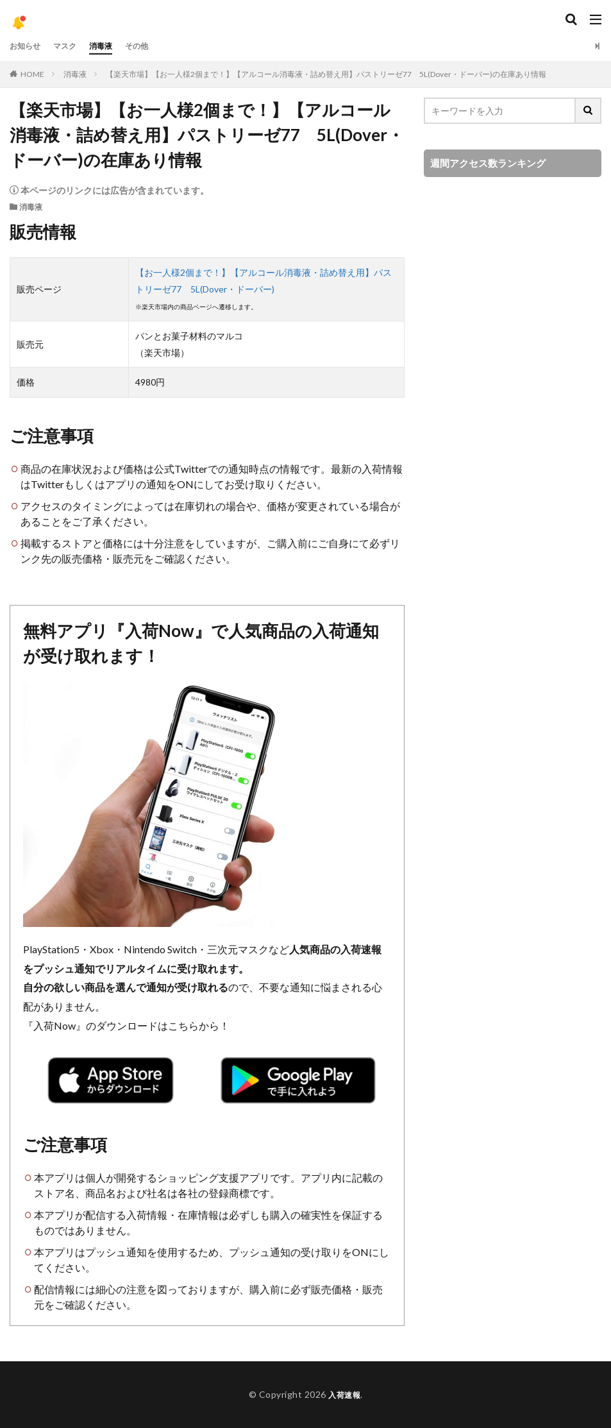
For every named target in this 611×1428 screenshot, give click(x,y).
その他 (151, 45)
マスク (71, 45)
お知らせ (28, 45)
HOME (32, 74)
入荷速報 (344, 1394)
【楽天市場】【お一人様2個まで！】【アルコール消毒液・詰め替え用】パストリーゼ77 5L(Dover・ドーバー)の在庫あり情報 (326, 74)
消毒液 (111, 45)
